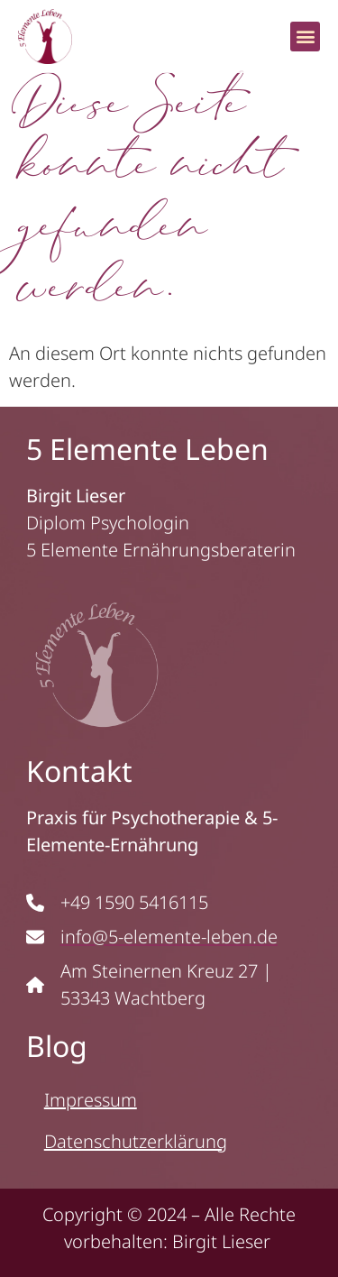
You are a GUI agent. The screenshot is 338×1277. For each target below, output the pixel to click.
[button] (305, 36)
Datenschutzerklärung (135, 1141)
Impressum (90, 1100)
